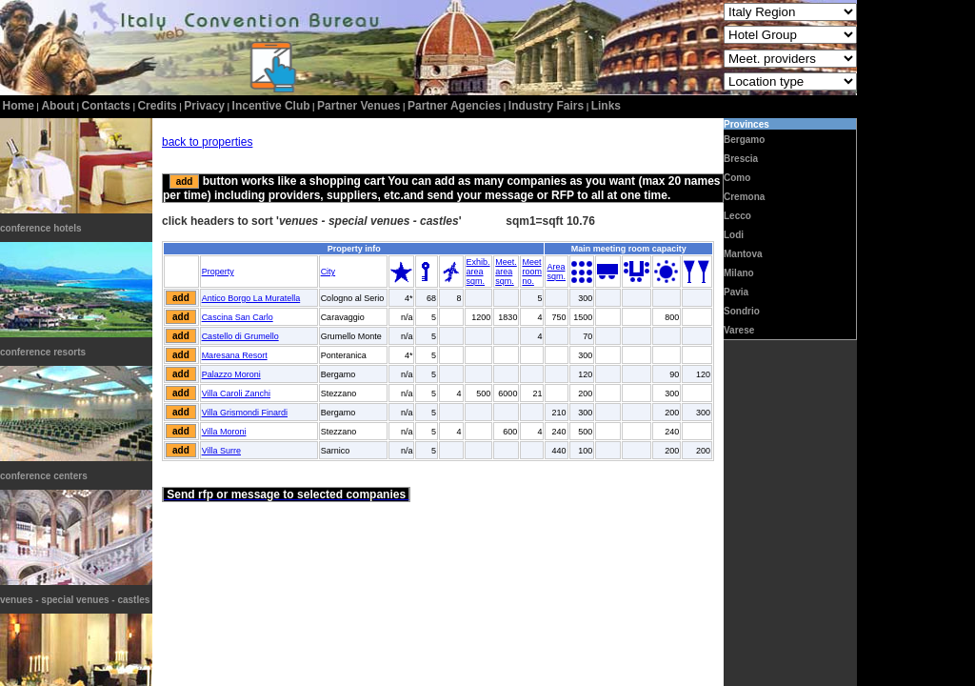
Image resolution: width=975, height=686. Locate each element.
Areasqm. (556, 271)
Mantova (743, 254)
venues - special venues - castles (74, 600)
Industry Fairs (546, 105)
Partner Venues (358, 105)
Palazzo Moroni (231, 374)
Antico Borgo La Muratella (251, 298)
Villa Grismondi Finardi (245, 412)
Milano (739, 273)
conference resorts (43, 352)
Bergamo (744, 139)
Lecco (737, 216)
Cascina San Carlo (237, 317)
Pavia (736, 292)
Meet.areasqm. (506, 271)
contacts (106, 105)
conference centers (44, 476)
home (18, 105)
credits (156, 105)
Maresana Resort (235, 355)
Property (218, 271)
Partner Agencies (454, 105)
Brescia (741, 158)
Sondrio (742, 311)
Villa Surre (221, 450)
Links (606, 105)
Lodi (734, 235)
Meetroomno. (532, 271)
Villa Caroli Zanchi (236, 393)
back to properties (207, 142)
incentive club (271, 105)
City (328, 271)
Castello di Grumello (240, 336)
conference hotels (41, 228)
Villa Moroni (224, 431)
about (57, 105)
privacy (204, 105)
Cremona (744, 197)
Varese (739, 330)
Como (737, 177)
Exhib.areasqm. (478, 271)
